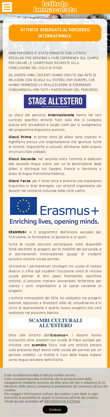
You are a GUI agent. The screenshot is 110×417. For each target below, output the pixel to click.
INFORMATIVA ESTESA (62, 401)
